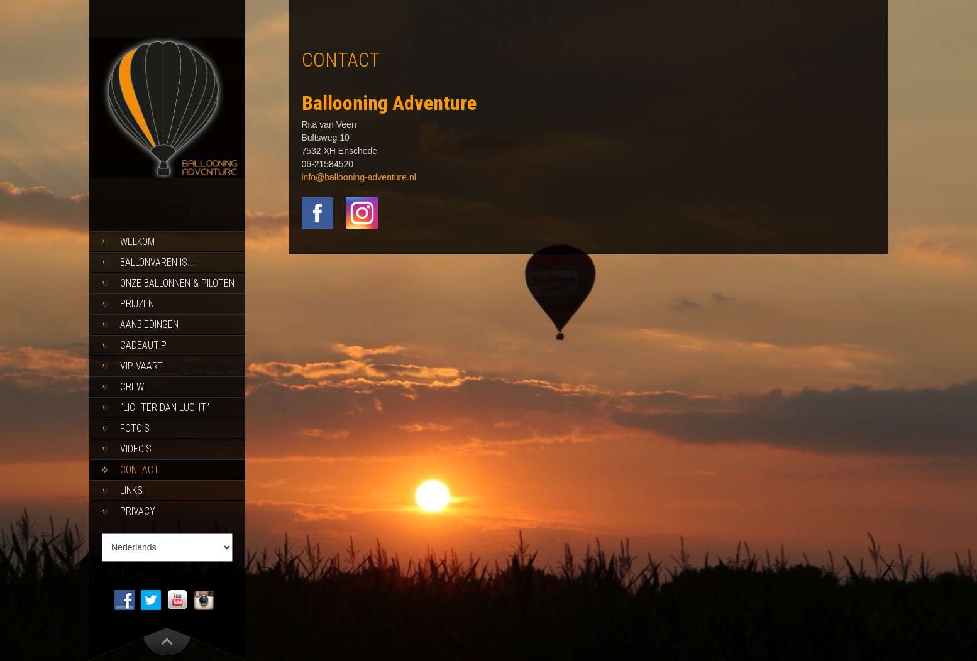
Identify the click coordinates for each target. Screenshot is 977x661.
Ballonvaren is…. (158, 262)
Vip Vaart (141, 366)
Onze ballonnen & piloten (177, 283)
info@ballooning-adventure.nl (359, 177)
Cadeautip (143, 345)
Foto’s (135, 428)
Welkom (137, 242)
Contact (139, 470)
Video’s (136, 449)
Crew (132, 387)
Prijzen (137, 304)
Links (131, 490)
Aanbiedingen (149, 324)
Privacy (137, 511)
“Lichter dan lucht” (164, 407)
